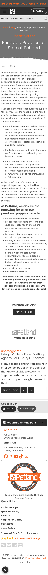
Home (5, 27)
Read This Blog (10, 390)
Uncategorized (24, 36)
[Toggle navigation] (4, 11)
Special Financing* (10, 511)
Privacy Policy (24, 562)
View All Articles (24, 311)
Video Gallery (8, 528)
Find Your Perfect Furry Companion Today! (24, 3)
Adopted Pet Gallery (11, 519)
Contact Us (7, 523)
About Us (5, 515)
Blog (12, 27)
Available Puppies (10, 507)
